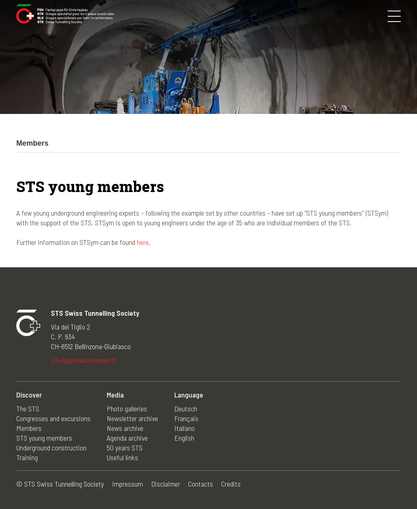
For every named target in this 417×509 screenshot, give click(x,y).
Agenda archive (127, 437)
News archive (125, 428)
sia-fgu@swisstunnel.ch (83, 360)
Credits (231, 483)
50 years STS (125, 447)
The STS (27, 408)
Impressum (127, 483)
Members (29, 428)
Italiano (184, 428)
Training (27, 457)
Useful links (122, 457)
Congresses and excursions (53, 418)
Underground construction (51, 447)
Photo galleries (127, 408)
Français (186, 418)
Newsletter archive (132, 418)
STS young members (44, 437)
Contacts (200, 483)
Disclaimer (165, 483)
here (143, 242)
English (184, 437)
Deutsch (185, 408)
